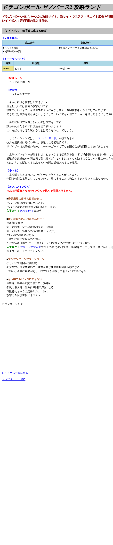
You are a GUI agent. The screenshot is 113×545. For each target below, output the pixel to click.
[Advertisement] (30, 336)
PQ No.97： (27, 210)
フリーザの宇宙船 (30, 247)
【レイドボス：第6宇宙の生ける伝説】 (26, 30)
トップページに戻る (13, 379)
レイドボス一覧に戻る (15, 372)
